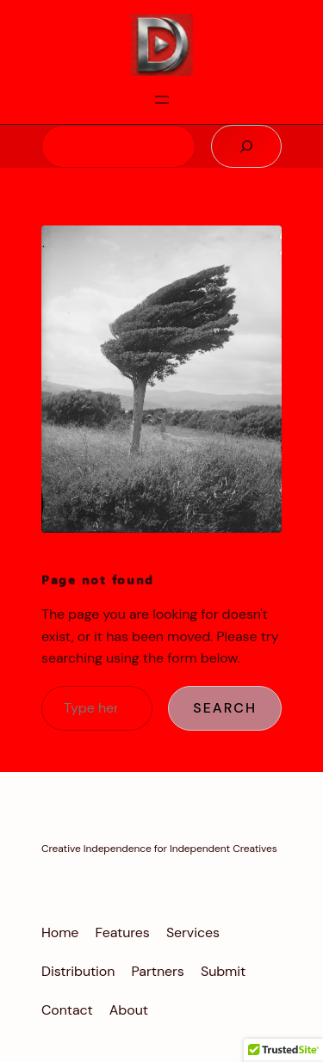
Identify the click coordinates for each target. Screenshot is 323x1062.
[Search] (246, 146)
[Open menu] (162, 100)
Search (225, 708)
